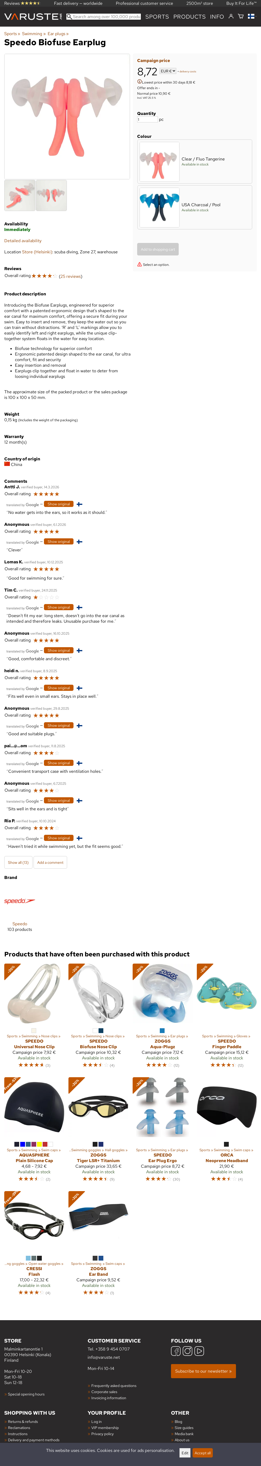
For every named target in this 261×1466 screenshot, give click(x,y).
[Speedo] (19, 913)
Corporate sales (104, 1391)
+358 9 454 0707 (112, 1349)
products (189, 16)
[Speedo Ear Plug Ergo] (163, 1132)
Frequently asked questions (113, 1385)
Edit (185, 1452)
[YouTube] (199, 1351)
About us (182, 1439)
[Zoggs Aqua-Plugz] (163, 1018)
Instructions (17, 1433)
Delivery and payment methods (33, 1439)
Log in (96, 1421)
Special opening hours (26, 1394)
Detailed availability (23, 240)
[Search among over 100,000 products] (103, 16)
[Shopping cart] (241, 16)
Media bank (184, 1433)
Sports (157, 16)
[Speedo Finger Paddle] (227, 1018)
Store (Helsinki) (37, 252)
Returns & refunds (23, 1421)
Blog (178, 1421)
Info (217, 16)
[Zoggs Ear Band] (98, 1245)
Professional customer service (144, 3)
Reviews (22, 3)
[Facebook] (176, 1351)
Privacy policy (102, 1433)
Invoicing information (108, 1397)
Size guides (184, 1427)
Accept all (203, 1452)
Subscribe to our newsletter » (203, 1371)
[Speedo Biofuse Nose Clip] (98, 1018)
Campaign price (153, 60)
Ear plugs (58, 33)
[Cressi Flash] (34, 1245)
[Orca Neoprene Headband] (227, 1132)
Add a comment (50, 862)
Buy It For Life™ (241, 3)
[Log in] (231, 16)
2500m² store (199, 3)
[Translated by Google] (22, 504)
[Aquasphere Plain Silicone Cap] (34, 1132)
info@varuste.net (104, 1357)
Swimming (34, 33)
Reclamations (19, 1427)
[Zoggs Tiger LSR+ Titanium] (98, 1132)
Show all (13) (18, 862)
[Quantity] (147, 119)
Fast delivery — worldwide (78, 3)
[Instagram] (187, 1351)
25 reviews (70, 276)
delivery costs (188, 71)
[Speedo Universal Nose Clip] (34, 1018)
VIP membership (105, 1427)
